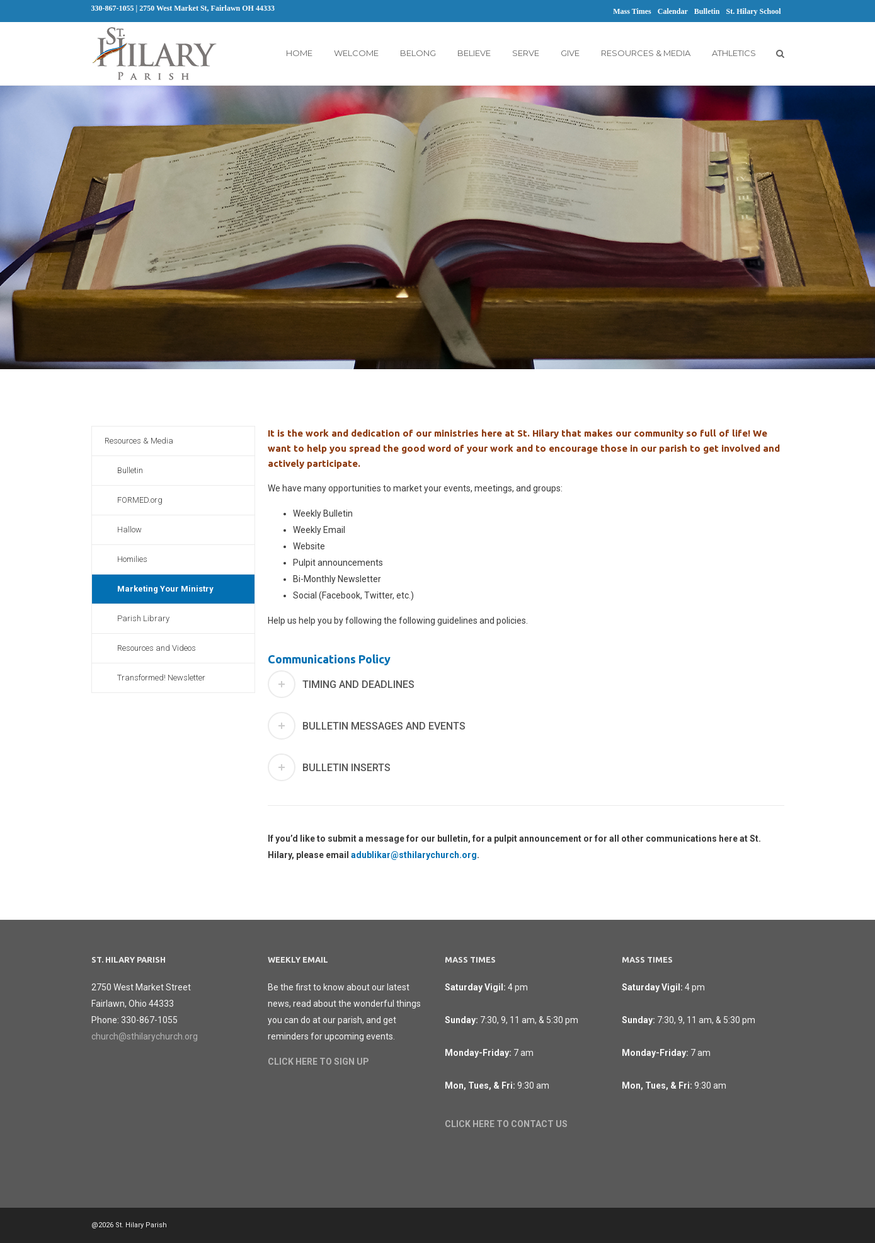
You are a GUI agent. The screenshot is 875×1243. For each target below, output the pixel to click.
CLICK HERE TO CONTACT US (506, 1124)
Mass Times (632, 11)
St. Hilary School (753, 11)
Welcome (356, 53)
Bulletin (707, 11)
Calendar (673, 11)
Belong (418, 53)
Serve (525, 53)
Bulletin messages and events (384, 726)
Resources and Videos (156, 648)
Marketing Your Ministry (165, 588)
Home (299, 53)
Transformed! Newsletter (161, 677)
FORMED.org (140, 500)
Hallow (129, 529)
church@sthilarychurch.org (144, 1036)
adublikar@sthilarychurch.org (414, 855)
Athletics (734, 53)
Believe (474, 53)
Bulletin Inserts (346, 768)
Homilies (132, 559)
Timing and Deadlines (358, 684)
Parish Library (143, 618)
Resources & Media (645, 53)
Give (570, 53)
